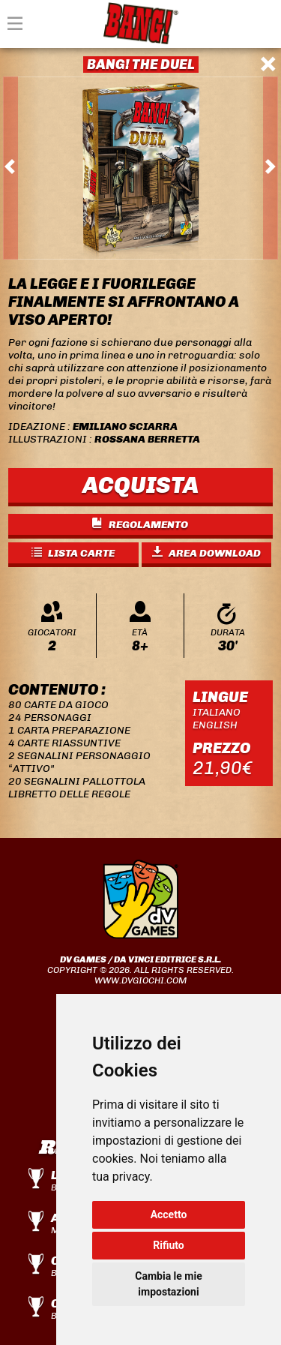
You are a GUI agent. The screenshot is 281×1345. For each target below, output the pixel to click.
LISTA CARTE (73, 553)
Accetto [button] (169, 1214)
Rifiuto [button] (168, 1245)
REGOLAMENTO (140, 524)
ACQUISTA (140, 485)
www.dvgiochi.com (140, 980)
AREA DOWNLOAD (206, 553)
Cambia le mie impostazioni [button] (168, 1284)
